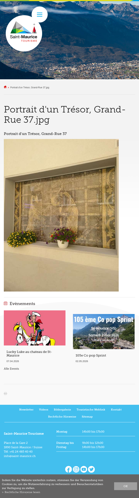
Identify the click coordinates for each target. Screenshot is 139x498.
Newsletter (26, 409)
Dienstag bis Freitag (65, 445)
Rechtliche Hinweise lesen (22, 492)
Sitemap (87, 416)
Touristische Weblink (91, 409)
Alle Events (11, 368)
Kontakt (116, 409)
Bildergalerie (62, 409)
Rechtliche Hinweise (62, 416)
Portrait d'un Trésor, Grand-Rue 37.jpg (29, 87)
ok (125, 486)
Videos (43, 409)
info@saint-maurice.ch (20, 456)
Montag (61, 431)
